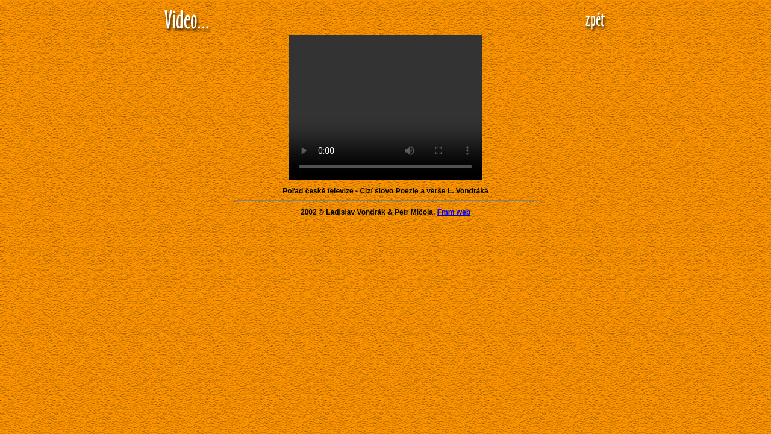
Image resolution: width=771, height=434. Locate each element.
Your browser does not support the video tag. (385, 107)
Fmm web (453, 212)
